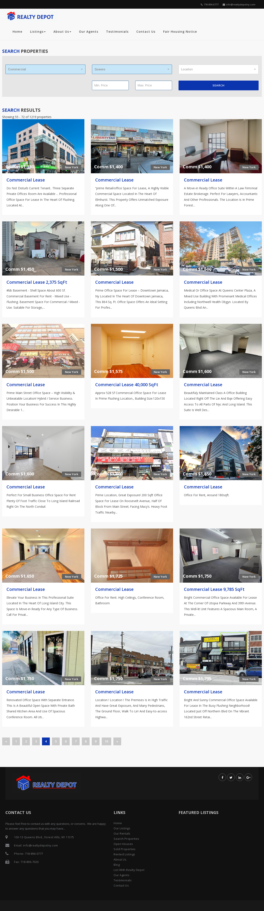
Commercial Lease (25, 180)
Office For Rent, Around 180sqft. (206, 495)
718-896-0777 (210, 4)
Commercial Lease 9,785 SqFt (214, 589)
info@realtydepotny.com (239, 4)
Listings (38, 31)
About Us (62, 31)
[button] (45, 69)
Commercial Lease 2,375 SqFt (36, 282)
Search (218, 85)
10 (106, 741)
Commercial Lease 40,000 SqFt (126, 384)
